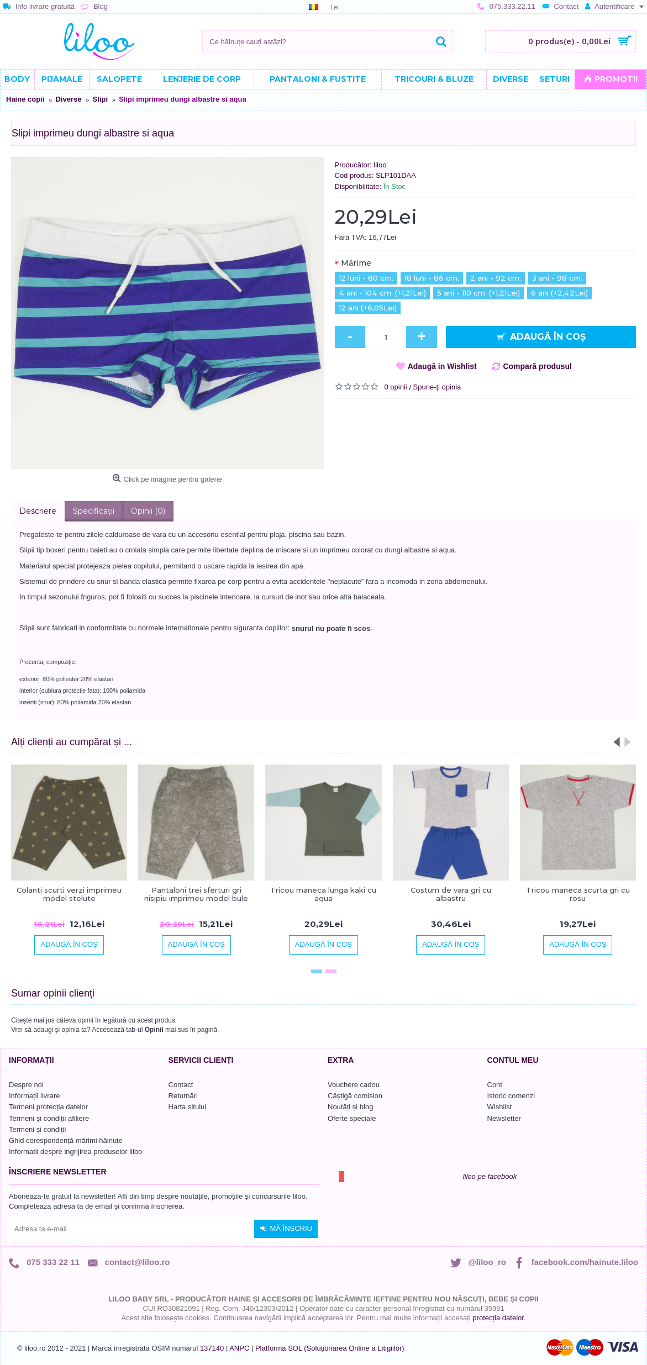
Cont (494, 1085)
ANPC (239, 1348)
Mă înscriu (286, 1228)
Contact (181, 1085)
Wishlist (499, 1107)
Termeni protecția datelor (48, 1107)
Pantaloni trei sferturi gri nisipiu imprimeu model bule (196, 894)
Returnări (183, 1096)
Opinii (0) (148, 511)
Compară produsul (537, 366)
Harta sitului (188, 1107)
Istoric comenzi (511, 1096)
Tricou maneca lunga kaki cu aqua (323, 894)
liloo (380, 165)
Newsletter (504, 1118)
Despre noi (26, 1085)
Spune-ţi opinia (437, 387)
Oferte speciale (352, 1118)
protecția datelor (498, 1318)
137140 (212, 1348)
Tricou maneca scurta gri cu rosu (578, 894)
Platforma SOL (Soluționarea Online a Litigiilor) (329, 1348)
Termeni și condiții (37, 1129)
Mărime (356, 263)
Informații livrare (34, 1096)
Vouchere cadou (354, 1085)
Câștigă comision (355, 1096)
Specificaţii (93, 511)
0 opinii (396, 387)
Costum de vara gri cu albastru (451, 894)
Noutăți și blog (350, 1107)
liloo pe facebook (490, 1176)
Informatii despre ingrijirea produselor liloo (75, 1151)
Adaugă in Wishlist (442, 366)
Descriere (37, 511)
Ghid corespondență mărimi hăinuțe (66, 1140)
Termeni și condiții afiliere (49, 1118)
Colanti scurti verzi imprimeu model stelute (69, 894)
